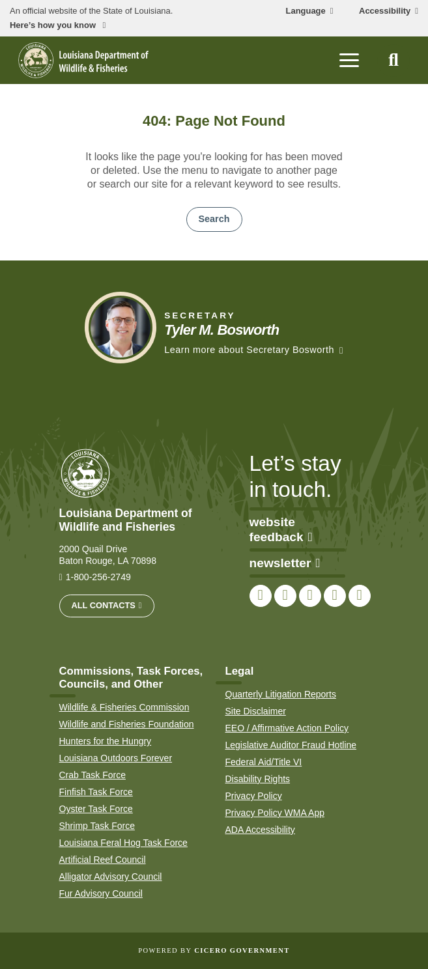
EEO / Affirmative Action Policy (287, 728)
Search (214, 219)
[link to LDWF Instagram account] (310, 596)
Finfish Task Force (96, 792)
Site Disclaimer (255, 711)
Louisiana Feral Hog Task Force (123, 842)
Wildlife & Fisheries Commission (124, 707)
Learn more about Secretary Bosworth (249, 349)
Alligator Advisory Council (110, 876)
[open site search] (393, 60)
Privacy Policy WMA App (275, 813)
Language (306, 11)
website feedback (281, 529)
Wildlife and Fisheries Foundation (126, 724)
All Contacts (104, 605)
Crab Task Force (92, 775)
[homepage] (83, 60)
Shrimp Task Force (97, 826)
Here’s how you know (54, 25)
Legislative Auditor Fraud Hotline (291, 745)
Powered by (213, 950)
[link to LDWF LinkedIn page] (360, 596)
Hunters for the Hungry (105, 741)
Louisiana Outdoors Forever (116, 758)
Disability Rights (258, 779)
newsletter (285, 562)
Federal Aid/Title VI (263, 762)
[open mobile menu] (349, 60)
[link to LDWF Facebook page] (261, 596)
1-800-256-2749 (98, 577)
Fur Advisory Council (101, 893)
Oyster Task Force (96, 809)
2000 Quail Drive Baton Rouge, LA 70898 (108, 555)
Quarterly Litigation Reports (280, 694)
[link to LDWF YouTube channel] (335, 596)
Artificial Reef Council (102, 859)
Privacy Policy (253, 796)
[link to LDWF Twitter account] (285, 596)
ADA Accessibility (260, 829)
